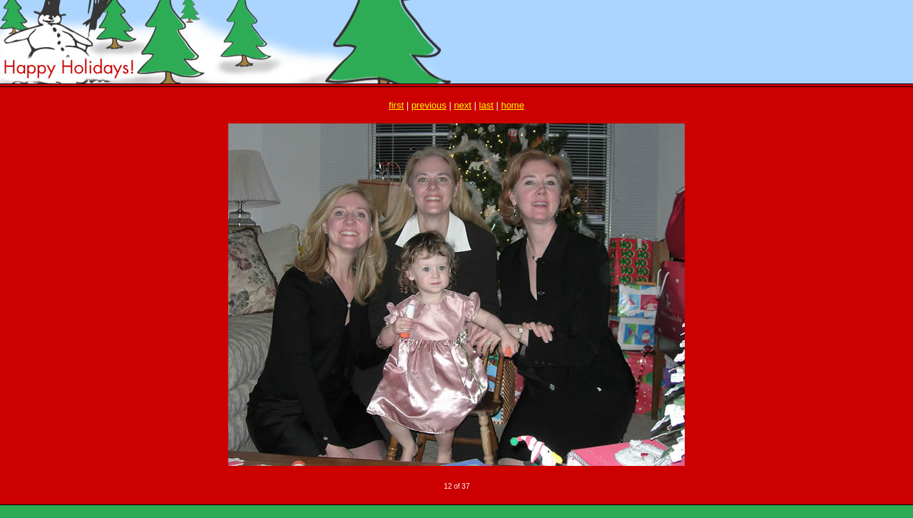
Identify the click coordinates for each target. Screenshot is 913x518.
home (512, 105)
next (462, 105)
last (486, 105)
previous (429, 105)
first (396, 105)
